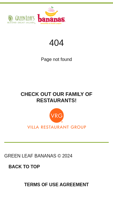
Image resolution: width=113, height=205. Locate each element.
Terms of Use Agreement (56, 184)
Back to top (24, 166)
